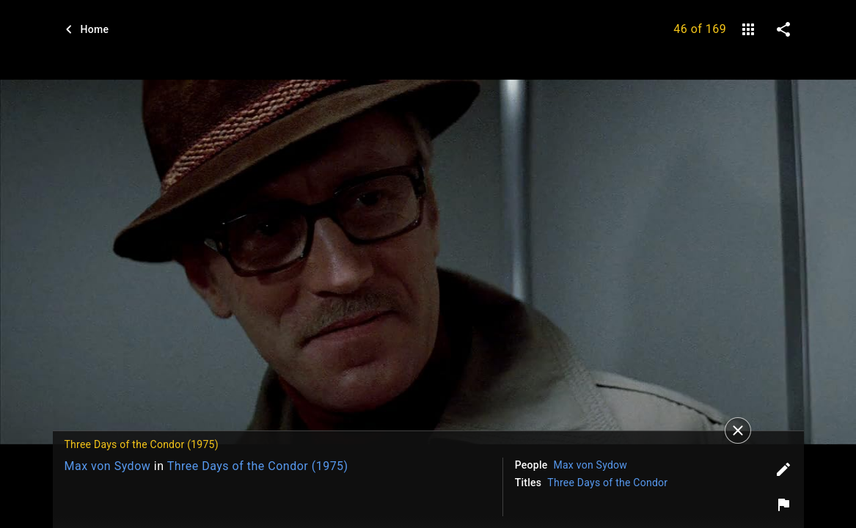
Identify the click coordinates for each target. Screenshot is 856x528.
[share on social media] (783, 29)
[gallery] (748, 29)
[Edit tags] (783, 469)
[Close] (738, 430)
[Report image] (783, 504)
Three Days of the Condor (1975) (257, 466)
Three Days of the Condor (607, 482)
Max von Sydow (108, 466)
